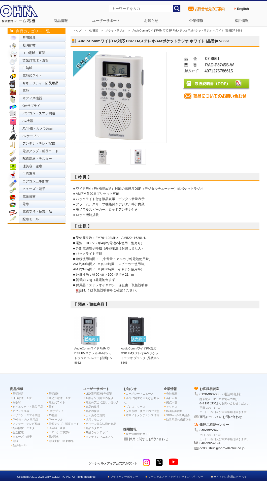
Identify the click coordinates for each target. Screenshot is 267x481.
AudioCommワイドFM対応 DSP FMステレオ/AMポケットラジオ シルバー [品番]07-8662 (93, 353)
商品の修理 (92, 406)
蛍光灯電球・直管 (35, 60)
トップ (77, 30)
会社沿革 (171, 398)
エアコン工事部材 (35, 181)
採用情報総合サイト (138, 433)
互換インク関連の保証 (99, 398)
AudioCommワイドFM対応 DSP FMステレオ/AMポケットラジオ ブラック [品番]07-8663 (140, 353)
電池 (25, 90)
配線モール (30, 219)
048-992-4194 (209, 443)
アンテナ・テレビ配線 (38, 143)
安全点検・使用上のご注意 (142, 410)
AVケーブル (31, 136)
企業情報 (196, 21)
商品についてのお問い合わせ (220, 417)
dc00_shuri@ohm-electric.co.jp (222, 448)
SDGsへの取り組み (178, 415)
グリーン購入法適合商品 (101, 423)
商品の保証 (92, 410)
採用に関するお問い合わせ (148, 439)
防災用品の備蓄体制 (178, 419)
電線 (25, 204)
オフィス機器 (32, 98)
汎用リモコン (94, 419)
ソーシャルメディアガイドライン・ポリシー (176, 476)
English (243, 9)
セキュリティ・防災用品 (40, 83)
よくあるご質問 (95, 415)
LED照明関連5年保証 (99, 393)
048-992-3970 (209, 430)
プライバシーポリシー (124, 476)
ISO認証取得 (174, 410)
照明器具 (29, 38)
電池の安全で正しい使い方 (102, 402)
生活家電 (29, 174)
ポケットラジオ (115, 30)
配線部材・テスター (37, 159)
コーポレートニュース (140, 393)
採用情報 (242, 21)
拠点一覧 (171, 402)
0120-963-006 (209, 394)
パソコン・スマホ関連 (38, 113)
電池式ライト (32, 75)
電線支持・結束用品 (37, 211)
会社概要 (171, 393)
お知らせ (151, 21)
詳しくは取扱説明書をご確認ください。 (109, 290)
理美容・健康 (32, 166)
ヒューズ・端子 (33, 189)
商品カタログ (94, 428)
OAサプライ (31, 106)
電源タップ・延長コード (40, 151)
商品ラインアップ (97, 432)
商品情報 (61, 21)
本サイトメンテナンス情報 (142, 415)
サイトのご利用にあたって (230, 476)
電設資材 (29, 196)
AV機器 (27, 121)
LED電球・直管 (33, 53)
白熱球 (27, 68)
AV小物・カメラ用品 (37, 128)
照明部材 (29, 45)
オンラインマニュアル (99, 436)
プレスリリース (135, 406)
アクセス (171, 406)
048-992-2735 (207, 403)
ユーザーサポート (106, 21)
